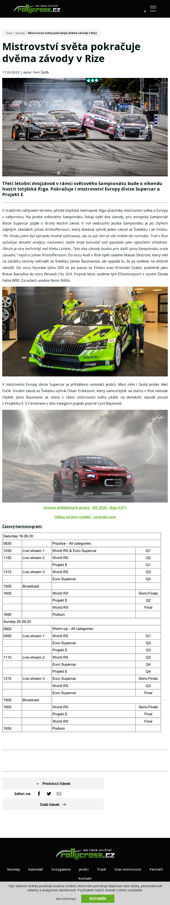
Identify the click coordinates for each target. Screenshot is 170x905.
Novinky (21, 33)
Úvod (9, 33)
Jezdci (95, 850)
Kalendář (45, 850)
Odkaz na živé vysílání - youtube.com (85, 518)
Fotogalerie (71, 850)
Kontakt (96, 859)
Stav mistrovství (140, 850)
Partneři (74, 859)
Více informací (66, 898)
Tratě (113, 850)
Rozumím (98, 898)
